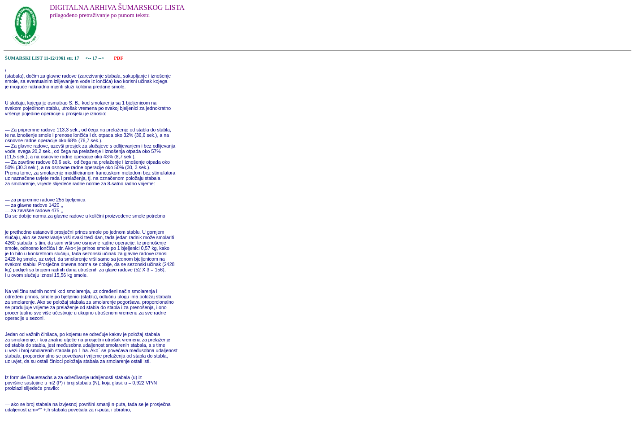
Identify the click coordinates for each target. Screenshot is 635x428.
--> (101, 58)
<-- (88, 58)
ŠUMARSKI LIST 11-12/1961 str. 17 (42, 58)
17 (95, 58)
